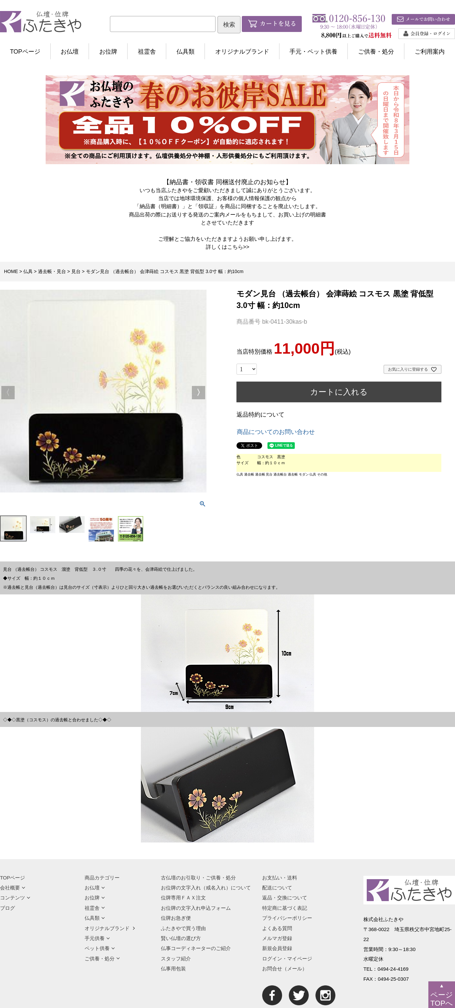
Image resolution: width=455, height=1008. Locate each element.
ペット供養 (100, 948)
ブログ (7, 908)
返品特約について (260, 414)
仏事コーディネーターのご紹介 (196, 948)
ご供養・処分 (376, 51)
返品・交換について (284, 897)
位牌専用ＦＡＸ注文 (183, 897)
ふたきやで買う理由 (183, 928)
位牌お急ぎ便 (176, 918)
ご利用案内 (430, 51)
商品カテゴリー (102, 877)
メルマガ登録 (277, 938)
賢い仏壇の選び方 (181, 938)
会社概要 (12, 887)
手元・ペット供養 (313, 51)
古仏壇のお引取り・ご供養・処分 (198, 877)
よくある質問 (277, 928)
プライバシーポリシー (287, 918)
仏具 (28, 271)
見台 (76, 271)
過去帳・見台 (52, 271)
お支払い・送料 (279, 877)
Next (198, 392)
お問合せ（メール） (284, 968)
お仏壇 (70, 51)
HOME (11, 271)
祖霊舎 (147, 51)
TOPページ (25, 51)
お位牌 (108, 51)
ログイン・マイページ (287, 958)
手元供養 (97, 938)
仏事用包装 (173, 968)
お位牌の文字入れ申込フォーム (196, 908)
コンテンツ (15, 897)
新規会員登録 (277, 948)
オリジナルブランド (242, 51)
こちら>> (238, 247)
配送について (277, 887)
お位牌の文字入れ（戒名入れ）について (206, 887)
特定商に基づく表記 (284, 908)
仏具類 (186, 51)
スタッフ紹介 (176, 958)
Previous (8, 392)
